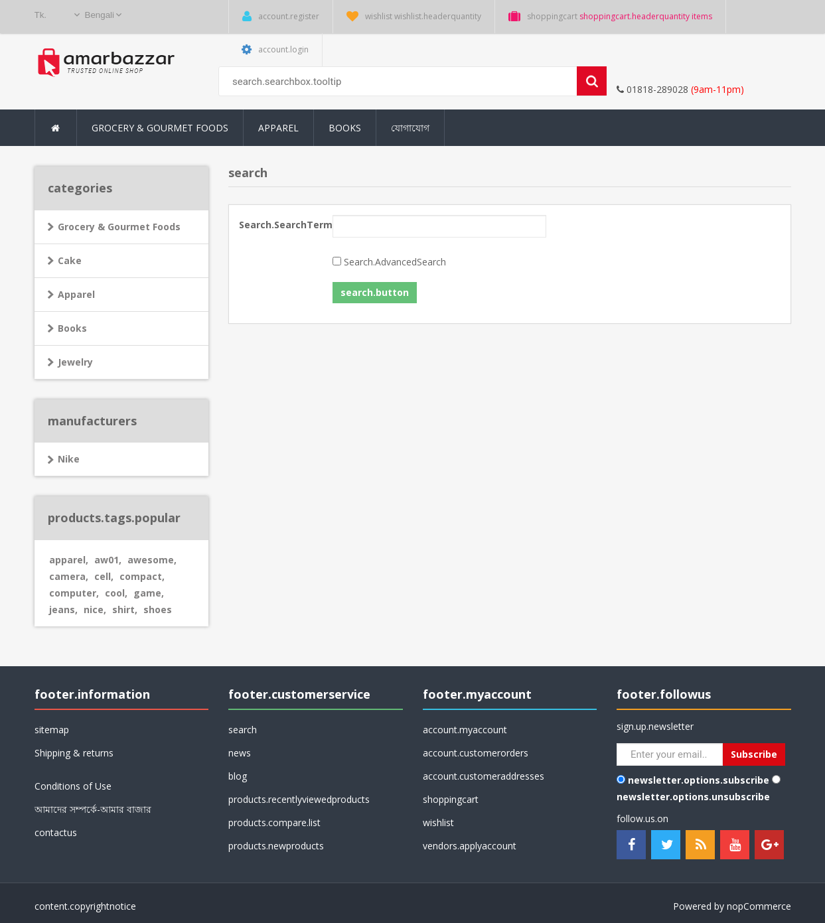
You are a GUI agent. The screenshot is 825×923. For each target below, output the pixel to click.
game (148, 593)
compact (142, 576)
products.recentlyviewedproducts (299, 799)
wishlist (438, 822)
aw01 (107, 559)
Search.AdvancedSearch (395, 261)
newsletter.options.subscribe (698, 780)
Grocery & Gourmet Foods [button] (160, 127)
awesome (152, 559)
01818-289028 (652, 89)
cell (103, 576)
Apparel (76, 294)
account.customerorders (475, 752)
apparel (68, 559)
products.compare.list (274, 822)
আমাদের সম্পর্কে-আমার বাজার (93, 809)
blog (237, 776)
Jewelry (75, 362)
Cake (70, 260)
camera (68, 576)
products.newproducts (276, 845)
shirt (124, 609)
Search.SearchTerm (281, 224)
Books (345, 127)
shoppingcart (451, 799)
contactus (56, 832)
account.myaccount (465, 729)
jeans (63, 609)
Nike (69, 459)
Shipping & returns (74, 752)
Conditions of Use (73, 786)
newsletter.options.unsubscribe (693, 796)
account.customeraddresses (483, 776)
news (239, 752)
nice (95, 609)
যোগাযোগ (410, 127)
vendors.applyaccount (469, 845)
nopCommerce (759, 906)
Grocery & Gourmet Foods (119, 226)
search (242, 729)
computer (74, 593)
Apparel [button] (278, 127)
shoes (157, 609)
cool (116, 593)
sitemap (52, 729)
